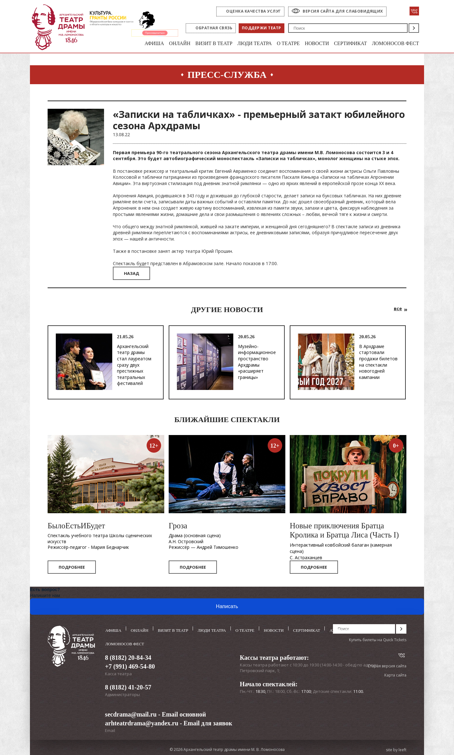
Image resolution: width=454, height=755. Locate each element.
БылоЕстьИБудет (76, 526)
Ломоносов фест (393, 44)
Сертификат (345, 44)
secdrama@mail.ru (131, 712)
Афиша (136, 44)
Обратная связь (213, 28)
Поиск (414, 28)
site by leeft (396, 748)
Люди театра (243, 44)
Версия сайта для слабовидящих (343, 11)
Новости (310, 44)
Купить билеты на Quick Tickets (377, 640)
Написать (227, 607)
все (398, 309)
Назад (131, 274)
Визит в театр (200, 44)
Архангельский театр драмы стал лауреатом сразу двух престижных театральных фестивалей (134, 365)
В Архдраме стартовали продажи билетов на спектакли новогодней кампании (378, 362)
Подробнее (72, 568)
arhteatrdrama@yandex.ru (141, 721)
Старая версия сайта (387, 666)
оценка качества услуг (253, 11)
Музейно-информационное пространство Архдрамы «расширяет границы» (257, 362)
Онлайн (163, 44)
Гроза (178, 526)
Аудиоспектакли (348, 629)
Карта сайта (395, 675)
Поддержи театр (261, 28)
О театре (279, 44)
